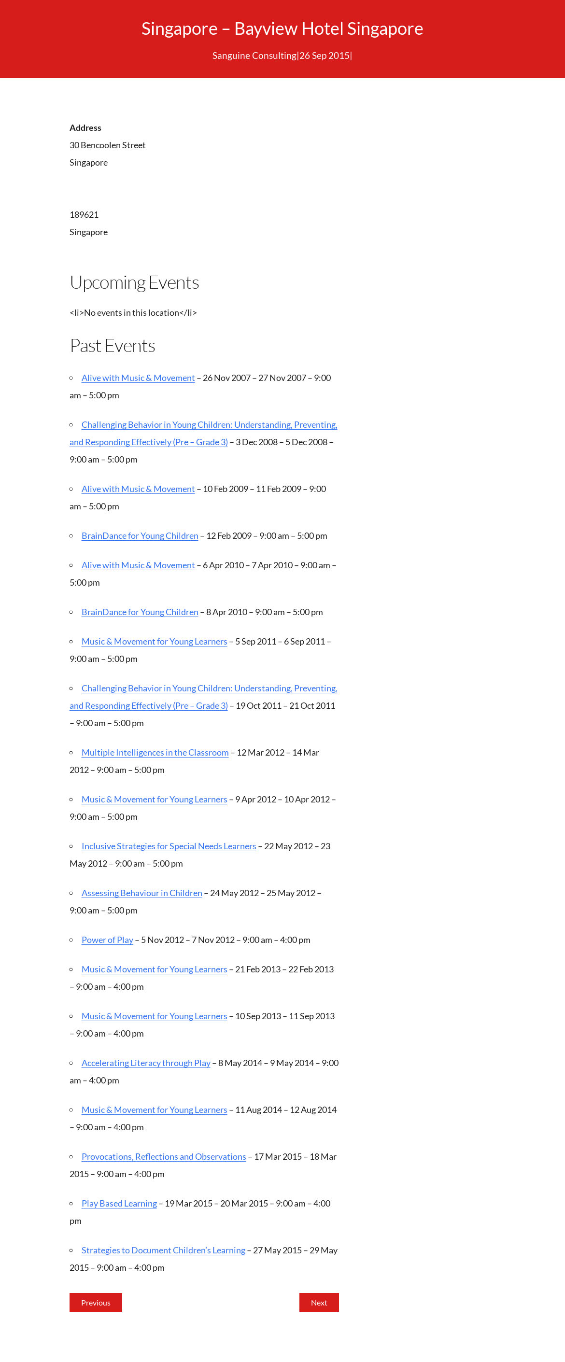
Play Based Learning (119, 1203)
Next (319, 1302)
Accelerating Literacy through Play (146, 1062)
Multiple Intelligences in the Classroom (155, 752)
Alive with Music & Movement (138, 377)
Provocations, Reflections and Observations (164, 1156)
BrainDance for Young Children (140, 535)
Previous (96, 1302)
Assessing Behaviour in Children (142, 892)
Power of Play (107, 939)
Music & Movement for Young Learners (154, 641)
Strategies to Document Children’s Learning (163, 1250)
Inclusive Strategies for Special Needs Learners (169, 846)
